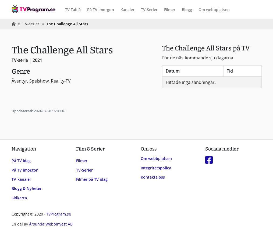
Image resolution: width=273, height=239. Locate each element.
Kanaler (127, 9)
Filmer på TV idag (92, 179)
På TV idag (21, 160)
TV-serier (31, 23)
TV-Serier (149, 9)
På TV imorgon (100, 9)
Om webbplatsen (214, 9)
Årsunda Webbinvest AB (51, 224)
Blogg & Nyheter (27, 188)
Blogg (187, 9)
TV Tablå (73, 9)
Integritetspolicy (156, 167)
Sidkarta (19, 197)
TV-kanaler (21, 179)
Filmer (169, 9)
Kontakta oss (153, 177)
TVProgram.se (58, 214)
